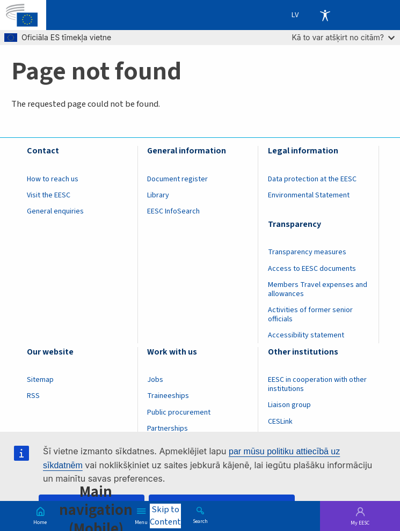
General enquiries (55, 211)
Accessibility (325, 15)
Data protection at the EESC (312, 179)
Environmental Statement (309, 195)
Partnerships (167, 428)
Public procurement (178, 412)
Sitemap (40, 379)
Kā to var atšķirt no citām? (343, 37)
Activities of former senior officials (310, 314)
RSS (33, 395)
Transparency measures (307, 252)
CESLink (280, 421)
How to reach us (52, 179)
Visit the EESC (48, 195)
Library (158, 195)
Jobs (155, 379)
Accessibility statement (306, 335)
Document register (177, 179)
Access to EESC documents (312, 268)
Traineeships (168, 395)
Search (200, 521)
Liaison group (289, 405)
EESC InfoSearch (173, 211)
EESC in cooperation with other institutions (317, 384)
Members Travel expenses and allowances (317, 289)
